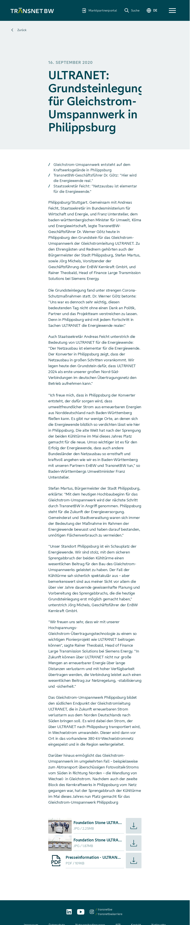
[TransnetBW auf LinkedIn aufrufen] (69, 911)
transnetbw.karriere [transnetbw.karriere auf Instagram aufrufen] (110, 914)
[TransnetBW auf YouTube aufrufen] (81, 912)
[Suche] (132, 10)
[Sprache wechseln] (151, 11)
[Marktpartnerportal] (99, 10)
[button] (172, 10)
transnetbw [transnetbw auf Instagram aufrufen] (105, 909)
